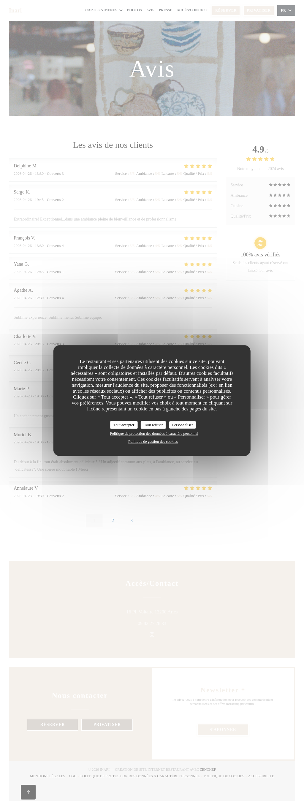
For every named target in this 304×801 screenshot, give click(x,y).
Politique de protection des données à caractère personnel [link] (154, 433)
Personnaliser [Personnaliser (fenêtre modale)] (182, 425)
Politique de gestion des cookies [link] (153, 441)
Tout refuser (153, 425)
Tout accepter (123, 425)
